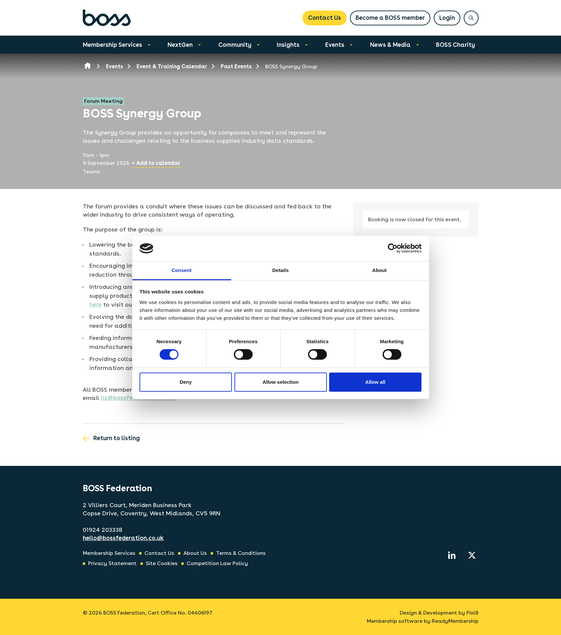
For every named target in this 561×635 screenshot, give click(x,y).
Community (234, 44)
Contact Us (324, 17)
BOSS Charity (455, 44)
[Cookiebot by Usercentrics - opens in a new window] (392, 248)
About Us (195, 553)
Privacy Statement (112, 563)
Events (334, 44)
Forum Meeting (103, 101)
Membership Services (112, 44)
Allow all (375, 382)
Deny (186, 382)
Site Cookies (161, 563)
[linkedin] (451, 555)
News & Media (390, 44)
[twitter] (472, 555)
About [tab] (379, 270)
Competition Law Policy (217, 563)
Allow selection (280, 382)
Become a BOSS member (390, 17)
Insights (288, 44)
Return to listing (116, 438)
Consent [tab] (181, 270)
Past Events (236, 66)
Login (447, 17)
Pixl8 (472, 613)
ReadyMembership (455, 621)
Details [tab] (280, 270)
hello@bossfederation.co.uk (123, 537)
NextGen (180, 44)
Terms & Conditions (240, 553)
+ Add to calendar (156, 163)
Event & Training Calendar (172, 66)
